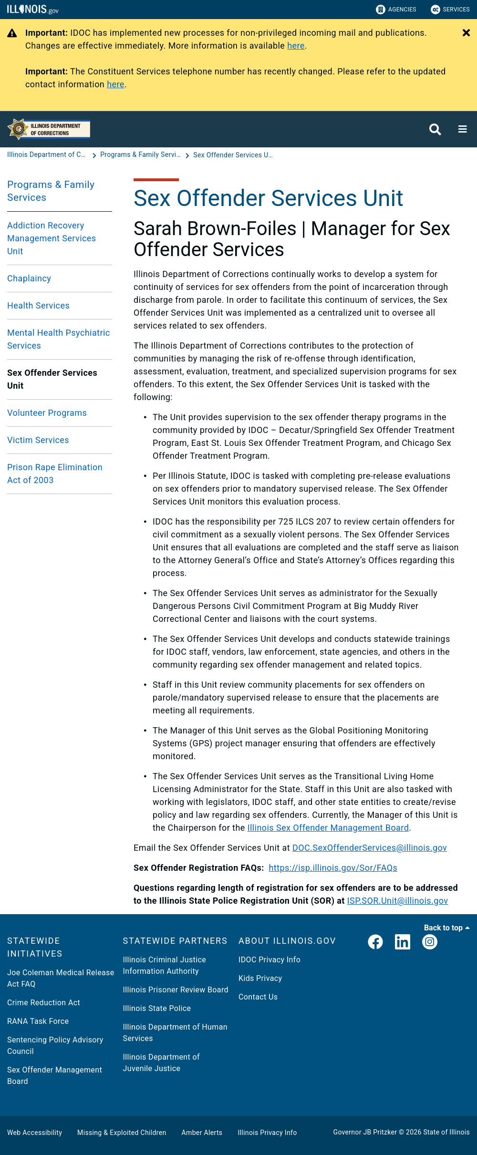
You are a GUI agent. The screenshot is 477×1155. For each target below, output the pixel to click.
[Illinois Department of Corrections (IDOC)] (48, 155)
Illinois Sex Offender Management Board (328, 828)
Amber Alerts (202, 1132)
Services (450, 9)
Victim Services (38, 440)
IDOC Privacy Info (269, 959)
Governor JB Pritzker (365, 1132)
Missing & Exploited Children (121, 1132)
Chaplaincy (29, 278)
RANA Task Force (38, 1021)
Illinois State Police (157, 1008)
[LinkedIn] (402, 942)
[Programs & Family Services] (141, 155)
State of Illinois (446, 1132)
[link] (375, 942)
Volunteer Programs (47, 413)
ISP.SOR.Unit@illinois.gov (397, 901)
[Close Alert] (466, 33)
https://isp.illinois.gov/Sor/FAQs (333, 868)
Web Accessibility (34, 1132)
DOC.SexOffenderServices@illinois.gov (369, 848)
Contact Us (258, 996)
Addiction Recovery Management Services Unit (51, 238)
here (296, 46)
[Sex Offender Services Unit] (233, 155)
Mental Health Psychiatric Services (58, 339)
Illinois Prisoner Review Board (175, 989)
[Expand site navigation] (463, 129)
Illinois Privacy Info (267, 1132)
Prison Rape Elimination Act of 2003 (55, 473)
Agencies (396, 9)
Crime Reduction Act (43, 1002)
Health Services (38, 305)
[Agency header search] (435, 129)
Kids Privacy (260, 978)
